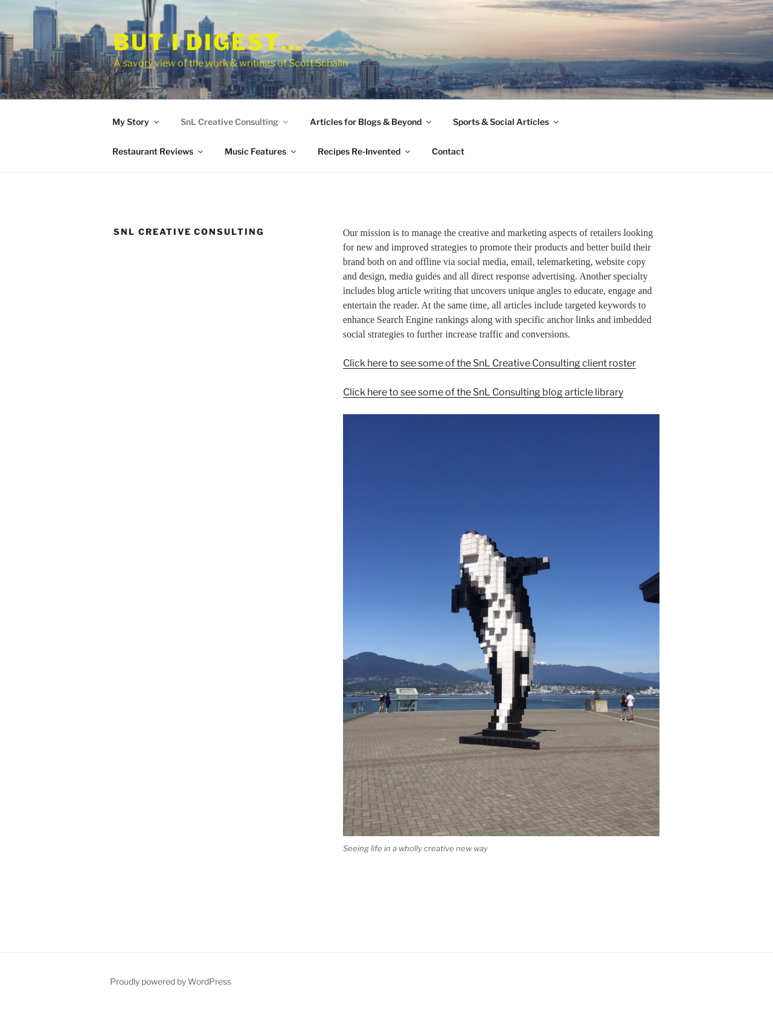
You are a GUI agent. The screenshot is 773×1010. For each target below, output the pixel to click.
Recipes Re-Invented (365, 151)
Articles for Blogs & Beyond (371, 122)
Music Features (261, 151)
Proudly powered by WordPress (170, 981)
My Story (136, 122)
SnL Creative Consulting (235, 122)
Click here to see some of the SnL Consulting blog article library (483, 392)
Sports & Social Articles (506, 122)
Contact (448, 151)
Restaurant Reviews (158, 151)
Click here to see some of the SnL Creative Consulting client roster (489, 363)
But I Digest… (208, 42)
